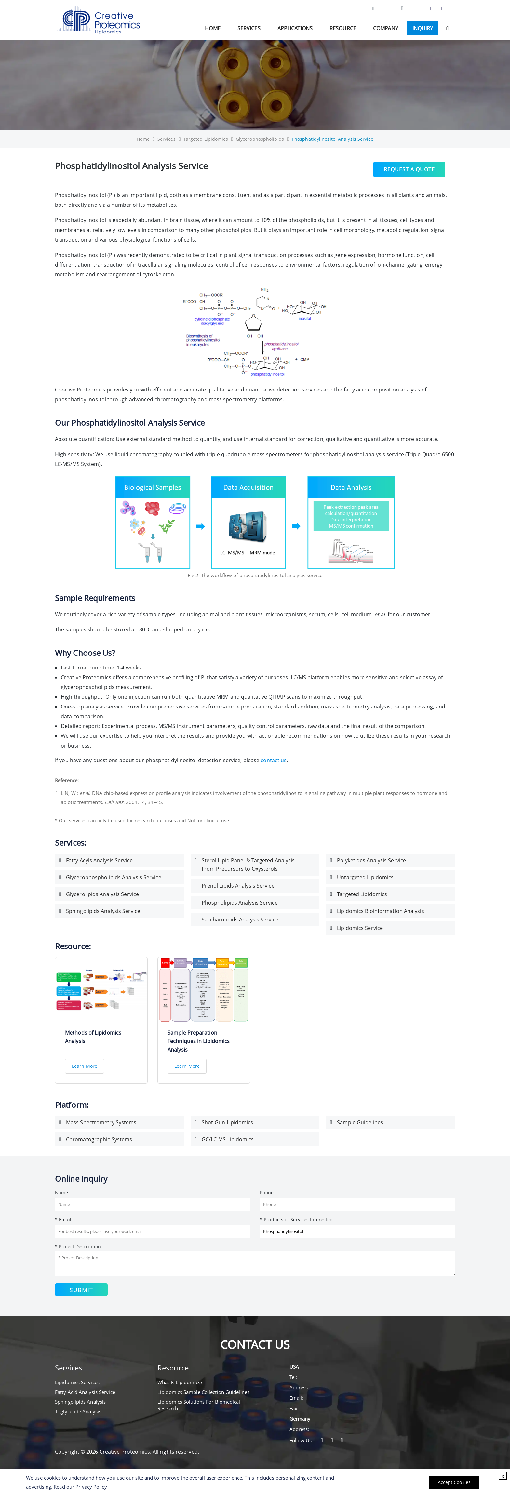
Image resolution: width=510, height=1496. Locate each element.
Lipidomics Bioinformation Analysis (380, 911)
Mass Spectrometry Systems (101, 1122)
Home (212, 28)
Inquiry (422, 28)
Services (249, 28)
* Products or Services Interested (296, 1219)
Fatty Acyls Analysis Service (99, 860)
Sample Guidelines (360, 1122)
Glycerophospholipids (260, 139)
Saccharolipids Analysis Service (240, 919)
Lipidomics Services (77, 1382)
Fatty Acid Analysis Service (85, 1392)
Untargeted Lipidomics (365, 877)
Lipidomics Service (360, 928)
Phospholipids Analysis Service (240, 902)
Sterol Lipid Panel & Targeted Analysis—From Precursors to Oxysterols (251, 864)
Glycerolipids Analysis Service (102, 894)
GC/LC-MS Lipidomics (228, 1139)
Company (385, 28)
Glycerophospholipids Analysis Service (113, 877)
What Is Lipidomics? (179, 1382)
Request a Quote (409, 168)
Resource (342, 28)
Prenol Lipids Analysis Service (238, 885)
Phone (267, 1192)
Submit (81, 1290)
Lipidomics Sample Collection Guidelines (203, 1392)
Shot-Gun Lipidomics (227, 1122)
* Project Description (78, 1246)
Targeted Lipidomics (205, 139)
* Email (63, 1219)
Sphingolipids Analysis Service (103, 911)
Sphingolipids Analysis (80, 1401)
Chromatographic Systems (99, 1139)
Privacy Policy (91, 1486)
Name (61, 1192)
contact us (274, 760)
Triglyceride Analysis (78, 1411)
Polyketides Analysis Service (371, 860)
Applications (295, 28)
